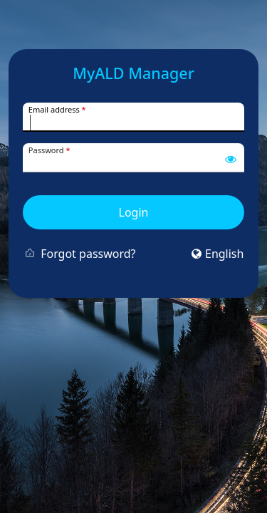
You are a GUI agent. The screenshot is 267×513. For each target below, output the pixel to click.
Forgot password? (88, 253)
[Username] (133, 123)
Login (134, 212)
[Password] (133, 163)
